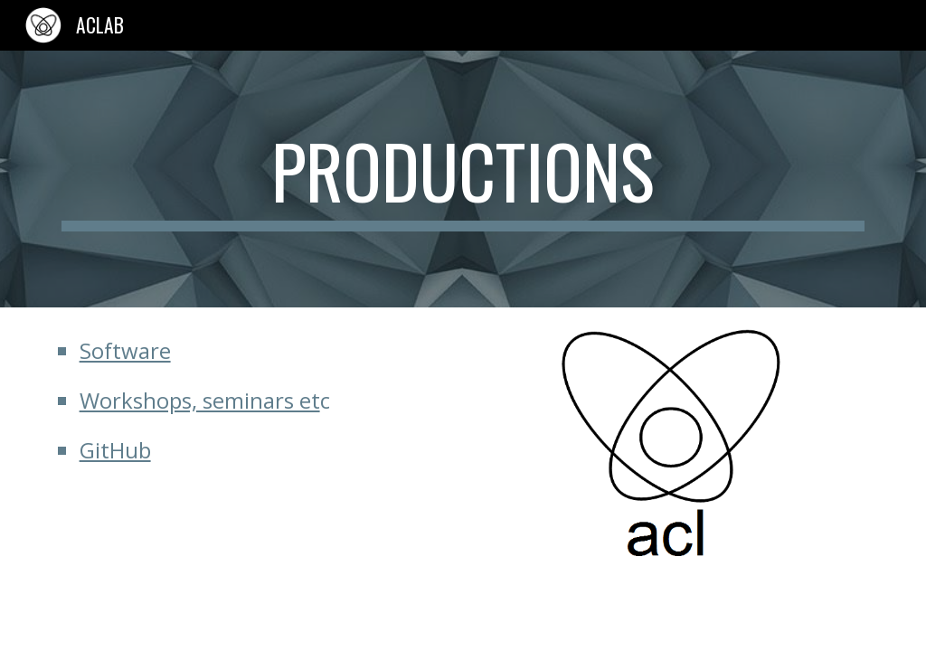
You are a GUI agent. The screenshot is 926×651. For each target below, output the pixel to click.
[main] (463, 179)
